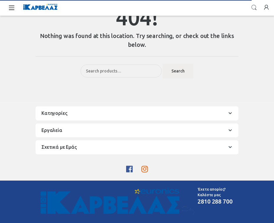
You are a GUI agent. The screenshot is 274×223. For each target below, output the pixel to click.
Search (254, 7)
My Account (266, 7)
